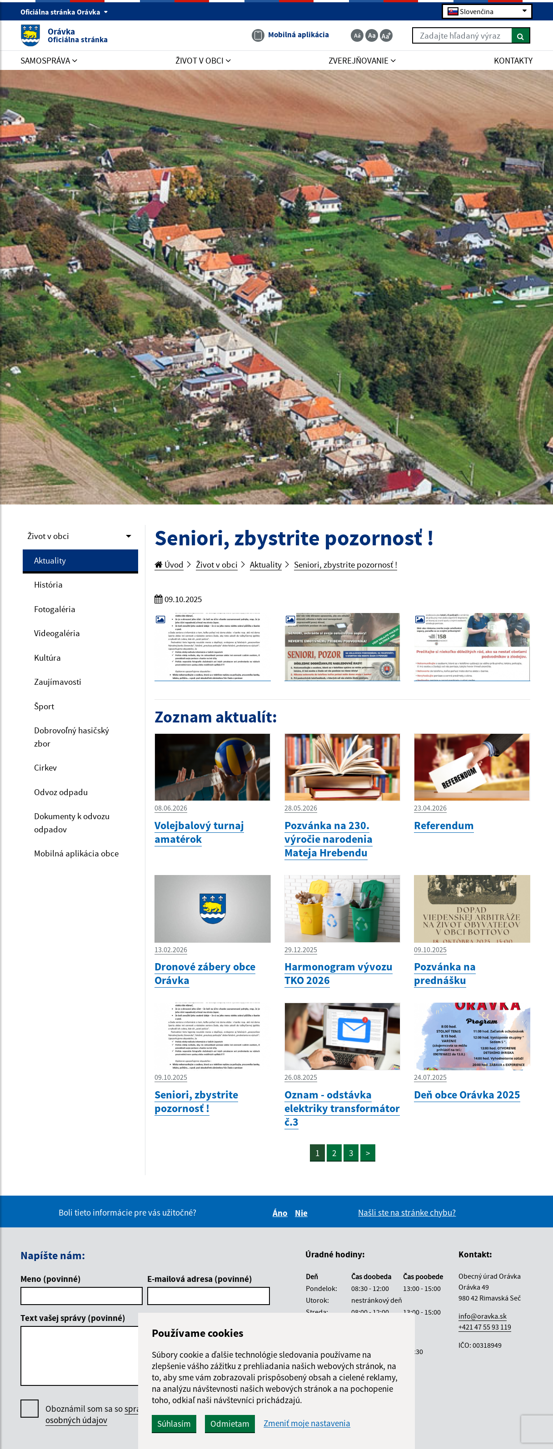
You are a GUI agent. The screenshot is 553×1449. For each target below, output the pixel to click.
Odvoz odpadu (61, 791)
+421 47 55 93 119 (484, 1326)
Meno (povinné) (50, 1278)
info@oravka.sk (482, 1315)
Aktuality (50, 560)
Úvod (169, 564)
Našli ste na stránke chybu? (407, 1212)
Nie (302, 1212)
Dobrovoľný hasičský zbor (71, 737)
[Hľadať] (521, 35)
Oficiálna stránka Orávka (64, 11)
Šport (44, 706)
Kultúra (47, 657)
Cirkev (45, 767)
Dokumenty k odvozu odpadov (72, 823)
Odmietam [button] (229, 1423)
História (48, 584)
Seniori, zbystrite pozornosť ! (345, 564)
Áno (281, 1212)
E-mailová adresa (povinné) (199, 1278)
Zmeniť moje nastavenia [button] (307, 1423)
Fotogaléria (54, 608)
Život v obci (48, 535)
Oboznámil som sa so (108, 1414)
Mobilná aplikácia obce (76, 853)
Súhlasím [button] (174, 1423)
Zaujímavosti (57, 681)
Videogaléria (57, 633)
